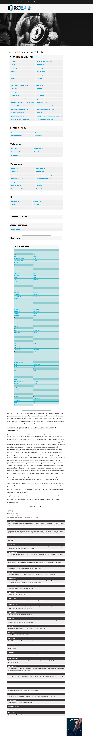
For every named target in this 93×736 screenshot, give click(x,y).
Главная (9, 49)
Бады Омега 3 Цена (72, 165)
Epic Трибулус (70, 168)
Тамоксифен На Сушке (72, 174)
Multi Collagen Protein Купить (14, 516)
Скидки (29, 1)
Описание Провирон (70, 171)
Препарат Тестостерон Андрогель (74, 161)
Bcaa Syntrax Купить (74, 155)
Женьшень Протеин (12, 513)
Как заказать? (12, 1)
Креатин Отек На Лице (73, 152)
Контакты (42, 1)
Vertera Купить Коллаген (13, 515)
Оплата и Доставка (21, 1)
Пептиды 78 (10, 512)
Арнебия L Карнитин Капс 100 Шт (19, 49)
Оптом (35, 1)
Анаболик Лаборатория (72, 158)
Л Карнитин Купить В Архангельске (46, 463)
